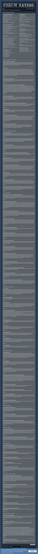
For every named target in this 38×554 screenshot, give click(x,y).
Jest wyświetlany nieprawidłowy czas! (7, 27)
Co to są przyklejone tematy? (6, 55)
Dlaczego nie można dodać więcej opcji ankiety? (9, 40)
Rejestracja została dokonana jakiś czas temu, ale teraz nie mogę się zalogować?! (10, 20)
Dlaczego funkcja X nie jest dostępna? (24, 49)
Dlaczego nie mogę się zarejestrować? (7, 16)
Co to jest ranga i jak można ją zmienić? (8, 32)
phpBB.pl (9, 161)
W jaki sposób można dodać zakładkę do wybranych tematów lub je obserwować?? (26, 40)
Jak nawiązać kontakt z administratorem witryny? (25, 51)
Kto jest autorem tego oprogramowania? (24, 48)
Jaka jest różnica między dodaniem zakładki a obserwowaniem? (27, 39)
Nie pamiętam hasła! (5, 21)
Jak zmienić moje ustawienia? (6, 25)
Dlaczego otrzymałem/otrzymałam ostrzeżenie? (8, 43)
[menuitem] (4, 8)
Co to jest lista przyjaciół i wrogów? (23, 29)
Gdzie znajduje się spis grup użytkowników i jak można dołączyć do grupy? (27, 18)
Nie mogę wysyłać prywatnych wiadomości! (24, 24)
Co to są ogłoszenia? (5, 54)
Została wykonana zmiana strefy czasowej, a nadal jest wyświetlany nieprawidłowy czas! (9, 29)
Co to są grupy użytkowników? (23, 16)
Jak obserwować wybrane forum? (23, 41)
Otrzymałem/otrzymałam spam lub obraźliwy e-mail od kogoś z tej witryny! (26, 26)
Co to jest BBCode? (5, 50)
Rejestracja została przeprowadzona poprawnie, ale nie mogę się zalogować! (10, 18)
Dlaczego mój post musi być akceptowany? (8, 46)
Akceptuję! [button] (32, 551)
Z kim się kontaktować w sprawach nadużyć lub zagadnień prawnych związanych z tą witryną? (26, 50)
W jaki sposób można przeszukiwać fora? (24, 33)
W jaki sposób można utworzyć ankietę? (8, 39)
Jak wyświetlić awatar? (6, 31)
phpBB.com (17, 161)
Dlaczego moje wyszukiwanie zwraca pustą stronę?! (25, 35)
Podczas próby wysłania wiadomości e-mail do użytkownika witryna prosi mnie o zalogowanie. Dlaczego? (10, 33)
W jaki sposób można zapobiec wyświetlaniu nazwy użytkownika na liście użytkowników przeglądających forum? (11, 26)
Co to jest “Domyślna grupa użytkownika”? (24, 21)
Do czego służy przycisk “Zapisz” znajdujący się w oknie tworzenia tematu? (10, 45)
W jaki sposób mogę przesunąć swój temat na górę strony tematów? (10, 47)
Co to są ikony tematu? (6, 56)
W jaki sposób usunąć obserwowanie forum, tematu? (25, 42)
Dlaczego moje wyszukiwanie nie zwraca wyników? (25, 34)
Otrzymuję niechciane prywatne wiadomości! (24, 25)
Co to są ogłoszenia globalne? (6, 53)
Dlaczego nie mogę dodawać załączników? (8, 42)
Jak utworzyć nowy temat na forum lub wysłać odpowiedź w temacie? (10, 37)
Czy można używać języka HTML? (7, 51)
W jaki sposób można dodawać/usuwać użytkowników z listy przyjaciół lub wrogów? (26, 30)
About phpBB (20, 517)
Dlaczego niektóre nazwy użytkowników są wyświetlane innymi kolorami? (26, 20)
